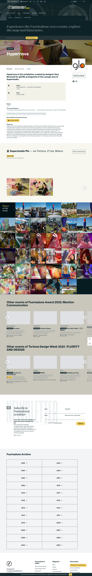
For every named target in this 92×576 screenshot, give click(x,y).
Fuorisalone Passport (75, 542)
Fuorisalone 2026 (56, 538)
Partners (72, 544)
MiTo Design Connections (76, 546)
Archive (54, 543)
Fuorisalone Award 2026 (41, 540)
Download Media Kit (75, 535)
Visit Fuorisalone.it (32, 38)
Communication (13, 120)
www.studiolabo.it (12, 548)
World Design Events (40, 535)
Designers (37, 545)
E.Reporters (27, 17)
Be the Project (56, 541)
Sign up (80, 435)
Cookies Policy (18, 563)
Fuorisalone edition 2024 (41, 559)
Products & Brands (57, 560)
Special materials (32, 113)
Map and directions (79, 150)
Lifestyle (54, 536)
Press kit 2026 (73, 537)
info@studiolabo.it (13, 546)
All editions (38, 562)
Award (34, 13)
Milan (53, 532)
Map (19, 13)
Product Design (22, 113)
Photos (10, 17)
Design (54, 534)
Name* (46, 421)
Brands (37, 542)
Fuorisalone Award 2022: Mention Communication (21, 110)
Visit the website (78, 76)
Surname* (69, 421)
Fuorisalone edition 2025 (41, 557)
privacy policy (58, 435)
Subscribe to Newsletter (74, 564)
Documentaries (56, 558)
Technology (42, 113)
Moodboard (18, 17)
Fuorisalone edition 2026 (41, 555)
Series (54, 556)
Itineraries (26, 13)
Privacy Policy (10, 563)
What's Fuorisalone (75, 539)
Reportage (42, 13)
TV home (54, 553)
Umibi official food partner (76, 548)
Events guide (11, 13)
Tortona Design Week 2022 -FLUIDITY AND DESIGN (51, 110)
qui (66, 574)
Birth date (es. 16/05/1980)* (74, 427)
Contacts (72, 551)
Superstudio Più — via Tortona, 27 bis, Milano (28, 87)
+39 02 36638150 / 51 (13, 544)
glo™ (8, 105)
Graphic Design (11, 113)
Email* (46, 427)
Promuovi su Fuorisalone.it (78, 532)
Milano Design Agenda (40, 533)
